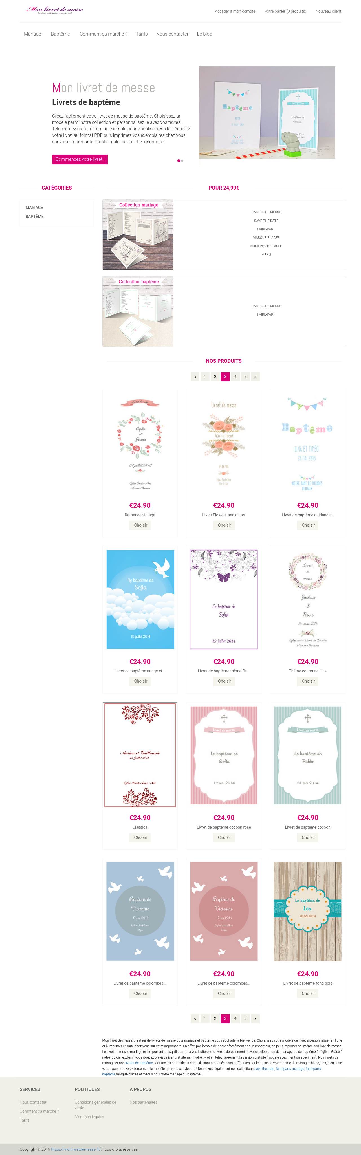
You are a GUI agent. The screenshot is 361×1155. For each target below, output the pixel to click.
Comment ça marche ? (103, 34)
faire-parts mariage (290, 1069)
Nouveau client (328, 11)
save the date (264, 1069)
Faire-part (266, 229)
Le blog (204, 34)
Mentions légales (89, 1117)
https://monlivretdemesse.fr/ (76, 1149)
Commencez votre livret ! (80, 159)
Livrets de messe (266, 212)
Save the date (266, 221)
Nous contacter (172, 34)
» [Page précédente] (255, 376)
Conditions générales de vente (95, 1105)
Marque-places (266, 238)
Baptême (35, 216)
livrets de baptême (139, 1063)
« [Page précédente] (195, 376)
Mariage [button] (33, 34)
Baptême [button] (61, 34)
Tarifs (142, 34)
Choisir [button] (140, 525)
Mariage (34, 207)
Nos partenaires (143, 1102)
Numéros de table (266, 246)
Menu (266, 255)
